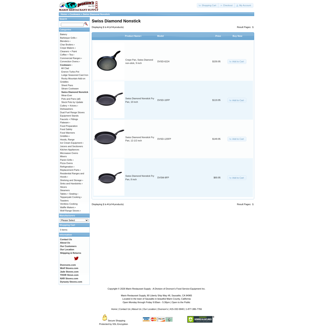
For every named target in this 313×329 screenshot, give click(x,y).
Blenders (65, 41)
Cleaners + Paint (68, 51)
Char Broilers (67, 44)
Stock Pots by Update (72, 102)
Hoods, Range (67, 139)
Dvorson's (163, 309)
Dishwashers (66, 109)
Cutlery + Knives (69, 105)
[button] (208, 5)
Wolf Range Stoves (70, 210)
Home (64, 14)
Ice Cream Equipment (71, 143)
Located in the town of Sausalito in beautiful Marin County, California (156, 299)
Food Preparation (69, 126)
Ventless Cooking (69, 204)
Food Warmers (67, 133)
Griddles (65, 136)
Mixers (63, 156)
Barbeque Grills (68, 38)
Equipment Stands (69, 115)
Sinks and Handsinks (71, 183)
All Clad (65, 68)
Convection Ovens (70, 61)
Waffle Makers (68, 207)
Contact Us (124, 309)
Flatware (65, 122)
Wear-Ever (66, 95)
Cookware (75, 14)
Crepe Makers (68, 48)
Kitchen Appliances (69, 149)
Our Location (149, 309)
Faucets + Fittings (69, 119)
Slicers (63, 187)
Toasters (64, 200)
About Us (136, 309)
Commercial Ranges (71, 58)
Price (218, 36)
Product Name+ (133, 36)
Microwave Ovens (69, 153)
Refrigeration (67, 166)
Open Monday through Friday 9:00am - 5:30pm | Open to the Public (156, 302)
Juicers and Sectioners (71, 146)
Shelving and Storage (71, 180)
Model (160, 36)
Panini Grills (66, 160)
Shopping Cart (67, 225)
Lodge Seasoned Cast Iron (74, 75)
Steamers (65, 190)
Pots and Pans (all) (70, 99)
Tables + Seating (69, 194)
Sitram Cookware (70, 88)
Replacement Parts (70, 170)
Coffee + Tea (67, 54)
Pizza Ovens (66, 163)
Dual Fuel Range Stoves (72, 112)
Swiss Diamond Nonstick (96, 14)
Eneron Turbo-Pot (70, 71)
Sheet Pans (67, 85)
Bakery (63, 34)
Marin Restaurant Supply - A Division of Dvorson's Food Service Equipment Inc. (165, 288)
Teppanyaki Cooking (71, 197)
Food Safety (66, 129)
